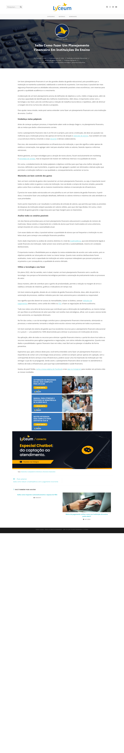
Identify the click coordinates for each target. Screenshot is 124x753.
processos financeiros (78, 62)
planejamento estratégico (63, 62)
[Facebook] (107, 7)
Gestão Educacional (81, 58)
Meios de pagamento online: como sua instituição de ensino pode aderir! (87, 515)
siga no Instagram (74, 369)
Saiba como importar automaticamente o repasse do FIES (37, 495)
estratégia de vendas (27, 159)
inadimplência (75, 241)
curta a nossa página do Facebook (49, 369)
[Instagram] (110, 7)
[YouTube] (116, 7)
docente (53, 139)
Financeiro (51, 62)
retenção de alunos (80, 136)
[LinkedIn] (113, 7)
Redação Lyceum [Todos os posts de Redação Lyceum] (62, 39)
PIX (60, 303)
